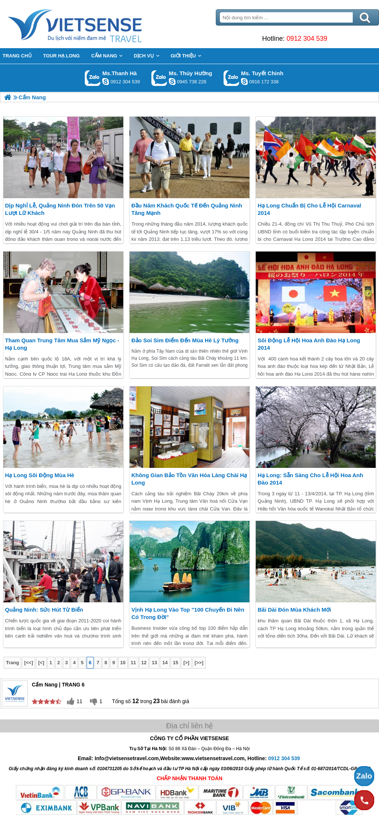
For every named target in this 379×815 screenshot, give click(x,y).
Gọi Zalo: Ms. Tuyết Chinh (231, 78)
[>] (186, 662)
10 (122, 662)
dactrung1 (172, 81)
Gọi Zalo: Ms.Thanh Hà (92, 78)
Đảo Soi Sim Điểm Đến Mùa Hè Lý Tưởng (185, 340)
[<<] (28, 662)
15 (175, 662)
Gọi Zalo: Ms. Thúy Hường (159, 78)
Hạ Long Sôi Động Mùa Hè (39, 475)
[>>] (199, 662)
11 (133, 662)
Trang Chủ (93, 24)
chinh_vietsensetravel (244, 81)
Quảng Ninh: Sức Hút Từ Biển (44, 609)
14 (164, 662)
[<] (41, 662)
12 (144, 662)
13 (154, 662)
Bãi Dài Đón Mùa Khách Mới (294, 609)
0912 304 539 (306, 38)
